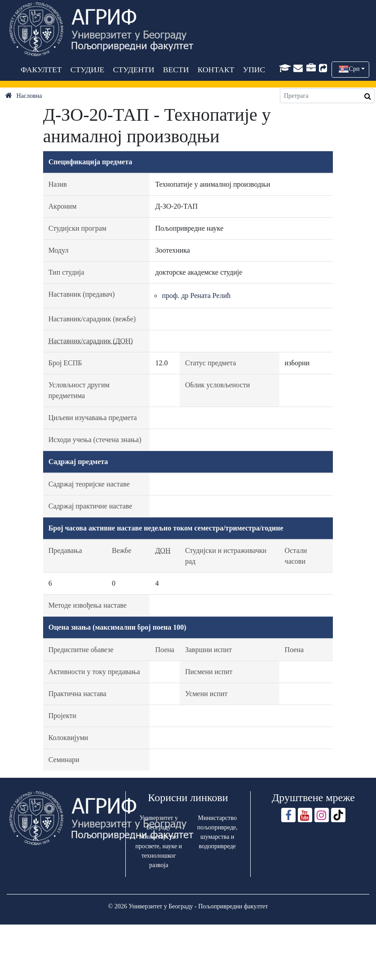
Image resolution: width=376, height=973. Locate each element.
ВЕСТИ (176, 69)
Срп (354, 69)
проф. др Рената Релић (196, 295)
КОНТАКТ (215, 69)
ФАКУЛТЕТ (41, 69)
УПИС (254, 69)
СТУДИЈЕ (87, 69)
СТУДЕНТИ (133, 69)
